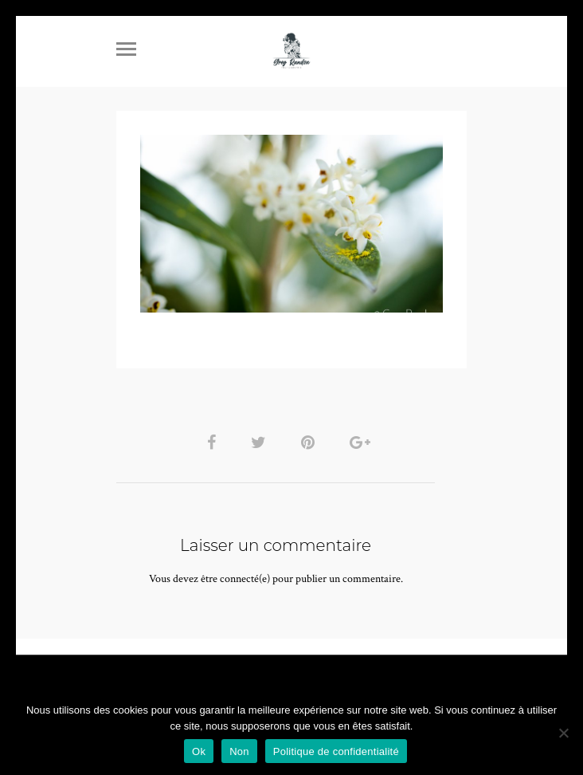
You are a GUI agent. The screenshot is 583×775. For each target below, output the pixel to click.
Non (239, 751)
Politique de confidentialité (336, 751)
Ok (198, 751)
